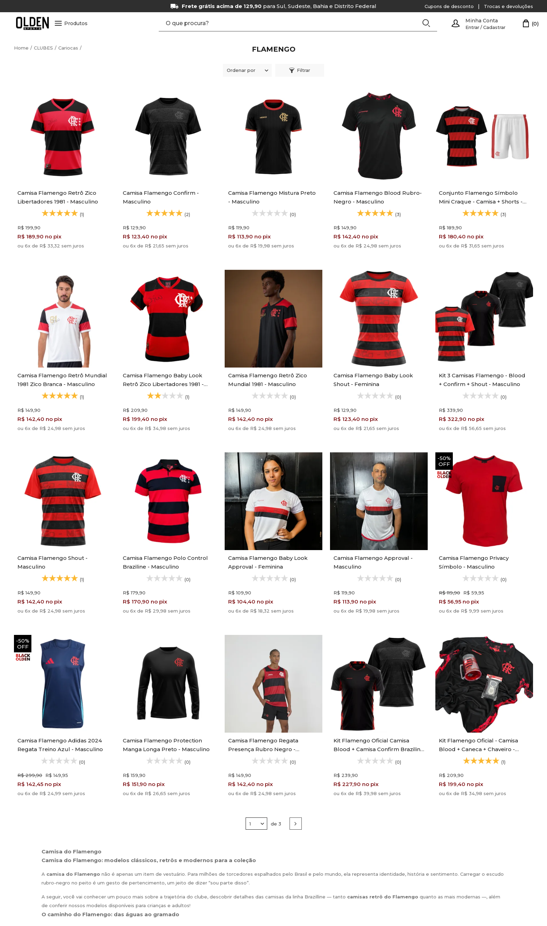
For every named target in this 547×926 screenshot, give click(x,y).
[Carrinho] (531, 24)
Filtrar (299, 70)
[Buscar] (426, 23)
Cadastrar (494, 27)
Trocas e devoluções (508, 6)
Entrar (472, 27)
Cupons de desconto (449, 6)
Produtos (71, 23)
